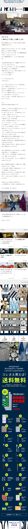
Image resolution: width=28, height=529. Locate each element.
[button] (26, 9)
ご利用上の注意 (14, 524)
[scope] (4, 9)
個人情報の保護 (14, 525)
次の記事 (2, 229)
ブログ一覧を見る (24, 282)
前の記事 (25, 229)
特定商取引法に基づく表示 (14, 522)
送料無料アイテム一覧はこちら (14, 514)
